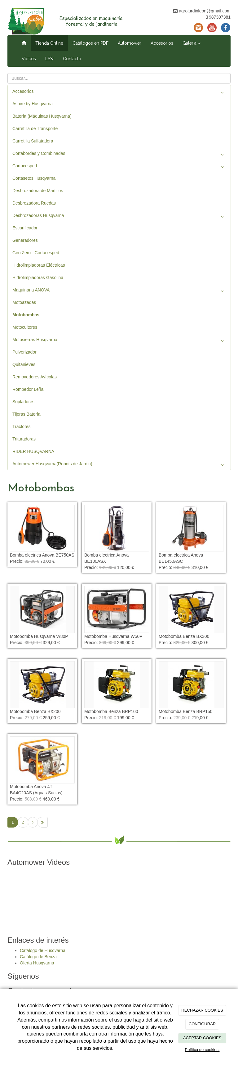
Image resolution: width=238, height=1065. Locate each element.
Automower (129, 43)
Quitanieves (23, 364)
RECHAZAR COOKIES (202, 1010)
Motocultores (24, 327)
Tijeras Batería (26, 414)
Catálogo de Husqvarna (42, 950)
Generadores (25, 240)
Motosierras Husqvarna (119, 340)
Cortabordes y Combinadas (119, 154)
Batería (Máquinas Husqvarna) (42, 116)
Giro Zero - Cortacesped (35, 252)
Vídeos (29, 58)
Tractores (21, 426)
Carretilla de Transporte (35, 128)
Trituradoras (24, 438)
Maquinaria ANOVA (119, 291)
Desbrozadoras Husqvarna (119, 216)
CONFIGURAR (202, 1024)
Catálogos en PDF (90, 43)
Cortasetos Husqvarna (33, 178)
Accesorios (162, 43)
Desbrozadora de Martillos (37, 190)
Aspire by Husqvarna (32, 103)
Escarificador (24, 227)
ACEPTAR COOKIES (202, 1038)
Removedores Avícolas (34, 376)
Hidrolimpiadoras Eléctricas (38, 265)
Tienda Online (49, 43)
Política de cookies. (202, 1049)
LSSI (49, 58)
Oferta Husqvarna (37, 962)
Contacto (72, 58)
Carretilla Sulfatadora (32, 140)
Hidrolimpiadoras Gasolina (37, 277)
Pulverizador (24, 352)
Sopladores (23, 401)
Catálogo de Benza (38, 956)
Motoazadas (24, 302)
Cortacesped (119, 167)
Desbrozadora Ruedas (34, 203)
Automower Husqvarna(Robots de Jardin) (119, 465)
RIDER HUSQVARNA (33, 451)
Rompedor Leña (27, 389)
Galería (192, 43)
